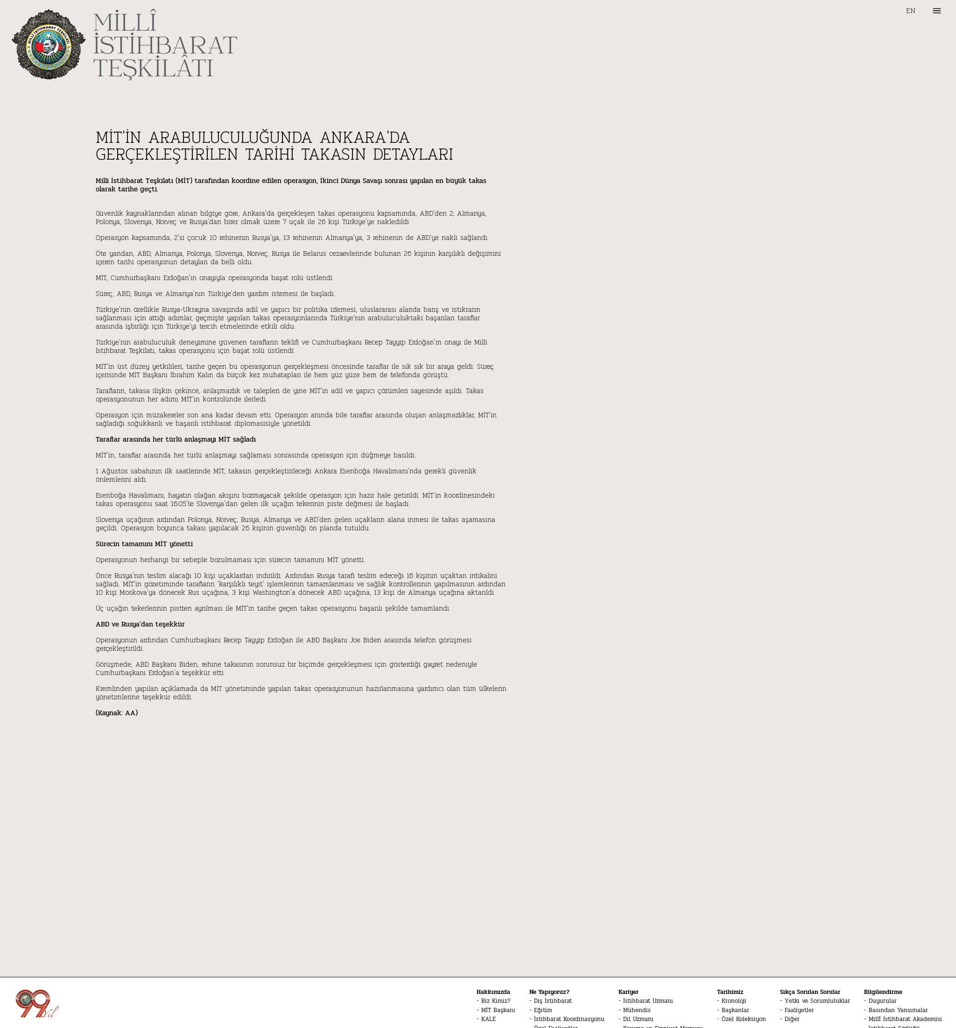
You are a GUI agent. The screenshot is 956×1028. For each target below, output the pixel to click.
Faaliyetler (799, 1010)
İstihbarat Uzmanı (648, 1001)
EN (910, 10)
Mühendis (637, 1010)
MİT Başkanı (498, 1010)
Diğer (792, 1019)
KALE (488, 1019)
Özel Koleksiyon (744, 1019)
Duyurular (883, 1001)
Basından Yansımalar (898, 1010)
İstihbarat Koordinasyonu (569, 1019)
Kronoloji (734, 1001)
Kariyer (629, 992)
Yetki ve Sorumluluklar (817, 1001)
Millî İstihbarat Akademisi (905, 1019)
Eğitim (543, 1010)
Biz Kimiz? (496, 1001)
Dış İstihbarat (553, 1001)
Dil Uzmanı (638, 1019)
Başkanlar (735, 1010)
